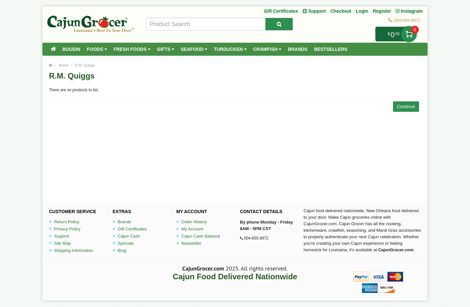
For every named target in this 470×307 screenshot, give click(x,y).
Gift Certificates (281, 11)
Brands (297, 49)
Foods (97, 49)
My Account (189, 229)
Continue (406, 106)
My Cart (409, 34)
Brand (63, 65)
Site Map (60, 243)
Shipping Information (71, 250)
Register (382, 11)
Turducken (230, 49)
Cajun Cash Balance (198, 236)
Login (362, 11)
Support (59, 236)
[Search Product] (279, 24)
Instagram (409, 11)
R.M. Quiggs (85, 65)
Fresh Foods (132, 49)
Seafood (194, 49)
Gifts (165, 49)
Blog (119, 250)
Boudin (71, 49)
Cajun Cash (126, 236)
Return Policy (64, 221)
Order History (191, 221)
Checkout (340, 11)
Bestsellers (330, 49)
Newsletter (188, 243)
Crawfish (267, 49)
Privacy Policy (65, 229)
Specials (123, 243)
